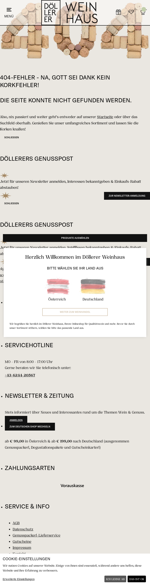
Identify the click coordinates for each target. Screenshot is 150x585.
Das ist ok (136, 579)
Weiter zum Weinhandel (75, 311)
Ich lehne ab (115, 579)
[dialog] (75, 569)
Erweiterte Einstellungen (18, 579)
